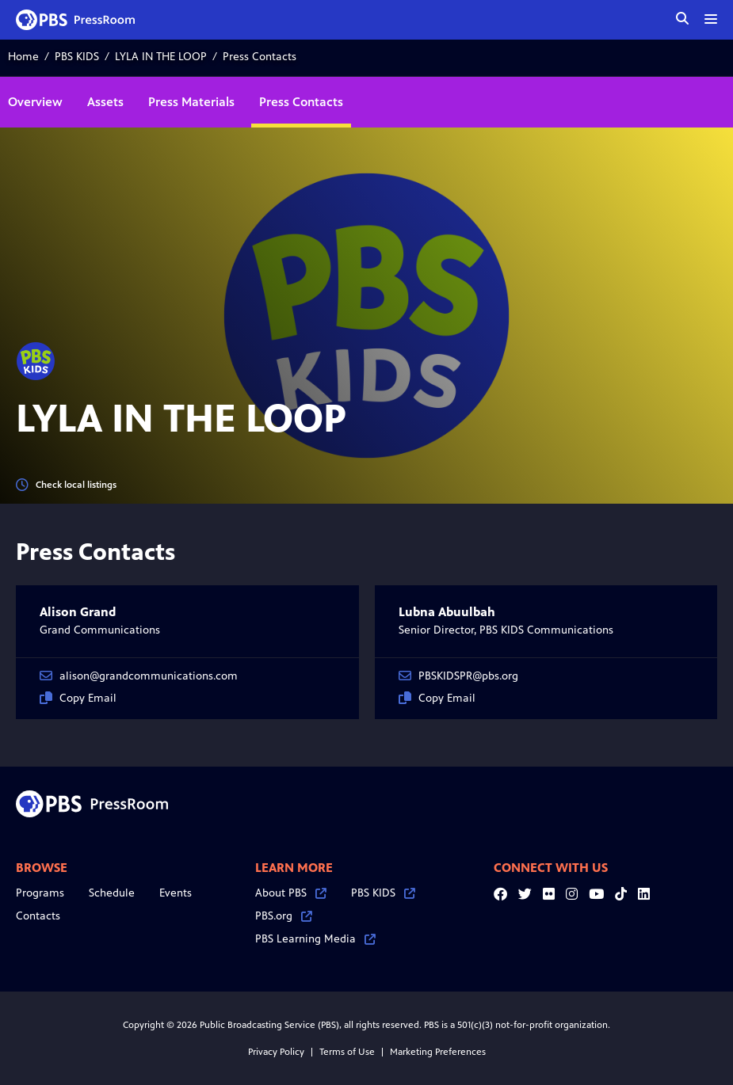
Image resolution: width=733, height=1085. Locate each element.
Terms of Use (347, 1051)
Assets (105, 101)
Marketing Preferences (438, 1051)
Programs (40, 893)
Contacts (38, 916)
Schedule (112, 893)
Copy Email (78, 698)
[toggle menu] (710, 19)
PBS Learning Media (315, 939)
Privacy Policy (276, 1051)
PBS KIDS (77, 56)
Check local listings (66, 485)
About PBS (290, 893)
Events (175, 893)
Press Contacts (301, 101)
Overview (35, 101)
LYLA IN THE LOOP (161, 56)
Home (23, 56)
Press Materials (191, 101)
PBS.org (283, 916)
